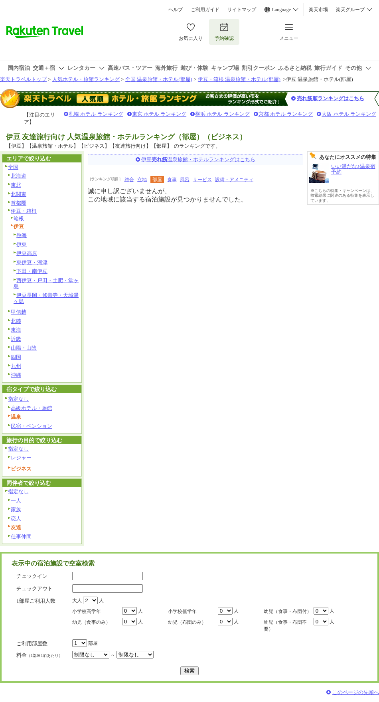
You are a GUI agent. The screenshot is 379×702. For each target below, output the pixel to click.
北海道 (18, 176)
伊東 (21, 244)
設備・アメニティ (234, 179)
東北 (16, 185)
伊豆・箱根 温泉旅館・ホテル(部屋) (239, 79)
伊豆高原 (26, 253)
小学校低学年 (182, 611)
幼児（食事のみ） (91, 622)
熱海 (21, 235)
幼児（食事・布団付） (288, 611)
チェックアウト (34, 588)
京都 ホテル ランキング (286, 114)
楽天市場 (318, 9)
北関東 (18, 194)
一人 (16, 501)
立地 (142, 179)
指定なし (18, 399)
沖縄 (16, 375)
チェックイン (31, 576)
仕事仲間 (21, 537)
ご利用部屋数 (31, 644)
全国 (13, 167)
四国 (16, 357)
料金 (39, 655)
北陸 (16, 321)
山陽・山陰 (24, 348)
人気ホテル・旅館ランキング (86, 79)
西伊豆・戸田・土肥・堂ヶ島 (46, 283)
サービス (202, 179)
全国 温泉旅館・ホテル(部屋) (158, 79)
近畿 (16, 339)
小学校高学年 (86, 611)
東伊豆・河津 (31, 262)
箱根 (19, 218)
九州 (16, 366)
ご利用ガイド (205, 9)
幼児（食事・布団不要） (285, 625)
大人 (77, 600)
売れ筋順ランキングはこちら (330, 98)
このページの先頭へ (355, 692)
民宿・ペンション (31, 426)
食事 (172, 179)
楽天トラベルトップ (23, 79)
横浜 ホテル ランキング (222, 114)
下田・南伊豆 (31, 271)
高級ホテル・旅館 (31, 408)
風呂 (185, 179)
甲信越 (18, 312)
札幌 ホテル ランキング (96, 114)
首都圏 (18, 203)
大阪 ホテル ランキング (349, 114)
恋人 (16, 519)
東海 (16, 330)
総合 (129, 179)
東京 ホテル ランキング (159, 114)
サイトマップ (241, 9)
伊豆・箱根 (24, 211)
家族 (16, 509)
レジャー (21, 458)
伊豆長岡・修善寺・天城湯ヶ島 (46, 298)
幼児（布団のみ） (187, 622)
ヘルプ (175, 9)
